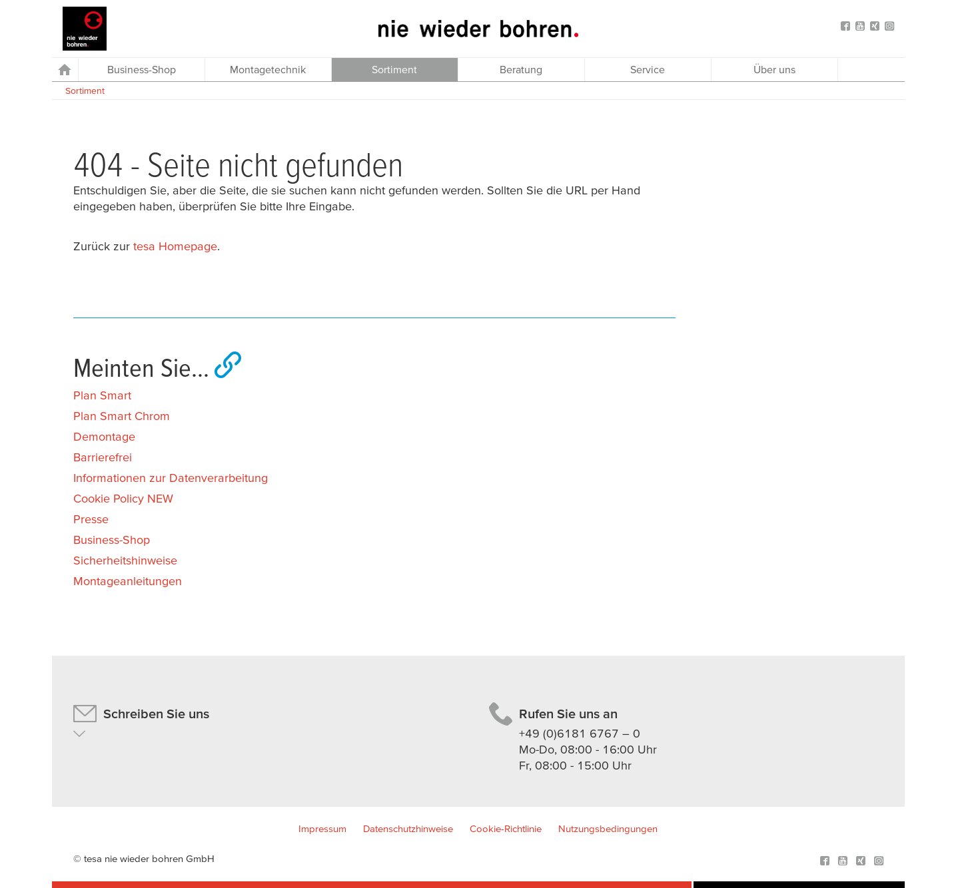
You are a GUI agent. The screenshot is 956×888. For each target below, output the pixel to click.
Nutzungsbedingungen (608, 828)
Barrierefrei (102, 457)
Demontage (104, 436)
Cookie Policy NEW (123, 498)
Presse (91, 519)
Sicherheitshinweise (125, 560)
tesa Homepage (175, 246)
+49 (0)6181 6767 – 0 (579, 733)
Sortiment (85, 90)
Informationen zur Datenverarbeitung (170, 478)
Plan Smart (102, 395)
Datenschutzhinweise (408, 828)
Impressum (322, 828)
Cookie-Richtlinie (506, 828)
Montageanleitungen (127, 581)
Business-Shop (111, 540)
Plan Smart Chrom (121, 416)
